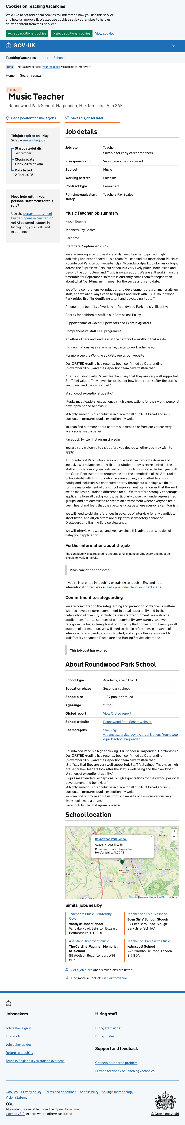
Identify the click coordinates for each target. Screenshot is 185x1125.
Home (10, 75)
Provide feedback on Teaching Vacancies (125, 1071)
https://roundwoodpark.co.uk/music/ (141, 263)
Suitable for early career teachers (128, 153)
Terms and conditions (60, 1092)
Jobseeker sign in (18, 1028)
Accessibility (89, 1092)
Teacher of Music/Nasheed (147, 914)
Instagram (99, 439)
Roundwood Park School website (127, 722)
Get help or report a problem (116, 1063)
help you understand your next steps (134, 587)
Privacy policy (31, 1092)
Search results (31, 75)
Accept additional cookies (27, 33)
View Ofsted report (117, 713)
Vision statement (18, 1097)
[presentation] (122, 862)
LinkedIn (113, 439)
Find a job (13, 1036)
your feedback (51, 66)
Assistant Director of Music (89, 941)
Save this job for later (87, 118)
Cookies (12, 1092)
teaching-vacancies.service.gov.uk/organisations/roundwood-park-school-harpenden (140, 734)
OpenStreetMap (158, 897)
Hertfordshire (117, 978)
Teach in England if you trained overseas (35, 1061)
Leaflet (133, 897)
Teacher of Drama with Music (148, 941)
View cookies (104, 33)
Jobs (44, 58)
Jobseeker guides (19, 1044)
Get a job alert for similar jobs (33, 118)
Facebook (72, 439)
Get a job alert (81, 970)
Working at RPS (102, 355)
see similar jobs (34, 140)
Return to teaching (19, 1053)
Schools (59, 58)
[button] (122, 862)
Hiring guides (105, 1036)
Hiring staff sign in (108, 1028)
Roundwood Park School (111, 839)
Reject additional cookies (71, 33)
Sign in (175, 45)
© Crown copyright (165, 1114)
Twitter (86, 439)
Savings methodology (117, 1092)
